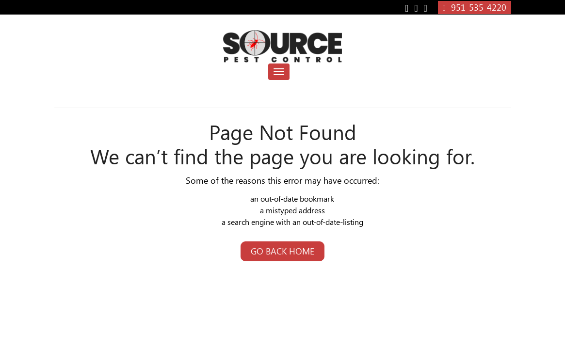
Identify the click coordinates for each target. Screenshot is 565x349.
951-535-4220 (474, 7)
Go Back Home (282, 251)
